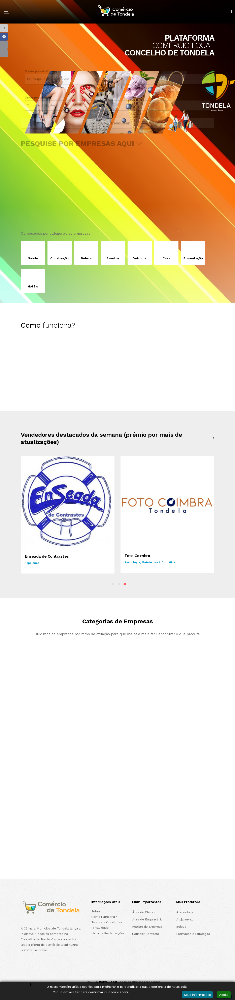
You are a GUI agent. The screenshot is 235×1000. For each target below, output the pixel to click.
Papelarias (32, 562)
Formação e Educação (193, 934)
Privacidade (100, 927)
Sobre (95, 911)
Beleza (181, 926)
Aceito (224, 995)
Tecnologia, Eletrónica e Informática (150, 562)
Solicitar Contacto (145, 934)
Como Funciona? (104, 917)
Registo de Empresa (147, 926)
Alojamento (185, 919)
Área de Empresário (147, 919)
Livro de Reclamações (107, 933)
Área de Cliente (143, 912)
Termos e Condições (106, 922)
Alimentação (185, 912)
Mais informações (197, 995)
